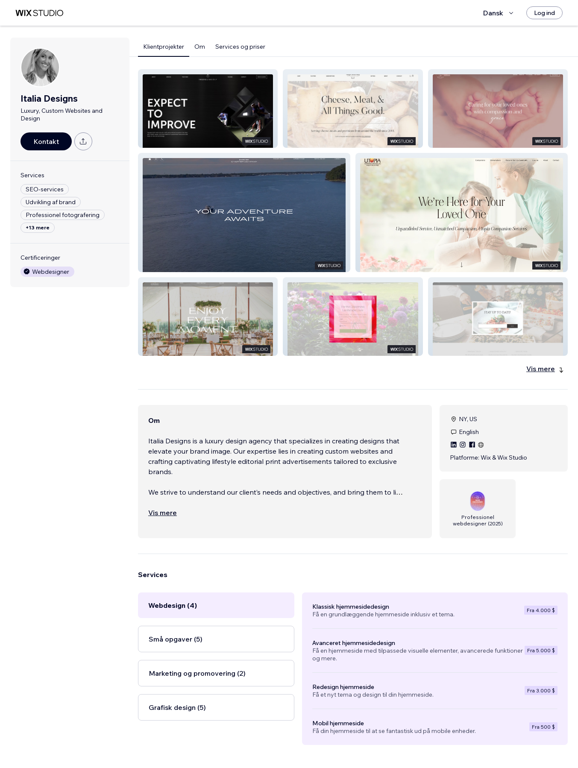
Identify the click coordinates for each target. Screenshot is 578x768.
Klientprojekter (163, 46)
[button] (208, 108)
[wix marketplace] (39, 13)
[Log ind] (544, 12)
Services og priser (240, 46)
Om (199, 46)
